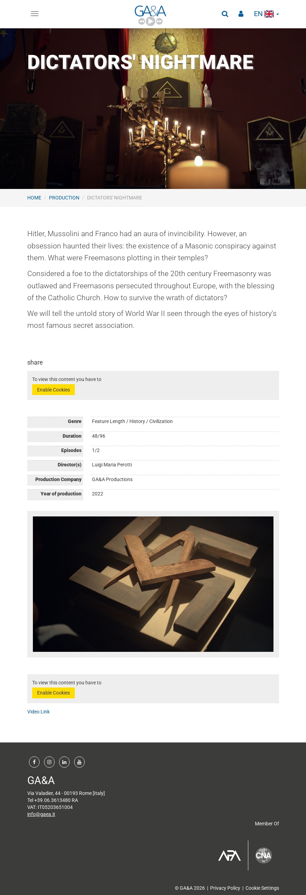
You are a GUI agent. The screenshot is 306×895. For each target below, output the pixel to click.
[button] (224, 14)
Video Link (38, 711)
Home (34, 197)
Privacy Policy (225, 888)
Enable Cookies (53, 390)
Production (64, 197)
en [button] (266, 14)
